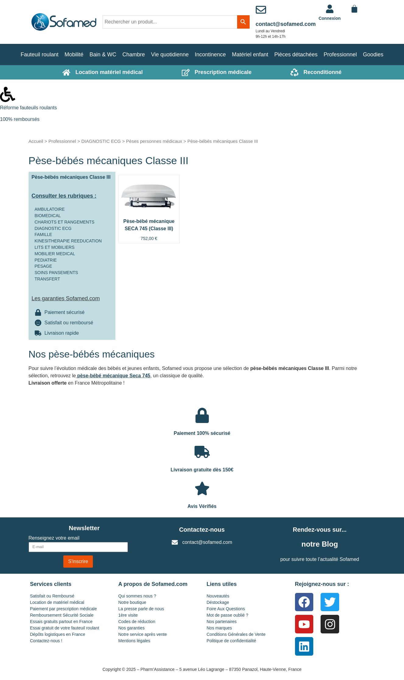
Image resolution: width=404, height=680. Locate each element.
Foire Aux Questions (226, 608)
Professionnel (340, 54)
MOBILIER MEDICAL (55, 253)
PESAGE (43, 266)
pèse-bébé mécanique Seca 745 (113, 375)
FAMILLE (43, 234)
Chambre (133, 54)
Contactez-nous (202, 529)
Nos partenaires (222, 621)
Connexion (329, 18)
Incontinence (210, 54)
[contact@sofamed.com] (261, 10)
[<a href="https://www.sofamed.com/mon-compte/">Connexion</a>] (329, 9)
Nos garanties (131, 627)
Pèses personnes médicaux (154, 141)
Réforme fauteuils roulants (28, 107)
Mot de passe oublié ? (227, 615)
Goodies (373, 54)
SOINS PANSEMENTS (56, 272)
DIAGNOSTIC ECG (101, 141)
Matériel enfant (250, 54)
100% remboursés (20, 119)
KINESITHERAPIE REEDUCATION (68, 240)
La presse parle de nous (141, 608)
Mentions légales (134, 640)
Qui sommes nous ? (137, 596)
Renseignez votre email (54, 538)
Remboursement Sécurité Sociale (62, 615)
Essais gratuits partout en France (61, 621)
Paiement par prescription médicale (63, 608)
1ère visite (128, 615)
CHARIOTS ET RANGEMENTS (65, 222)
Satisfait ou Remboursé (52, 596)
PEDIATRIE (46, 260)
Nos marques (219, 627)
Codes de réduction (136, 621)
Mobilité (74, 54)
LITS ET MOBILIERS (55, 247)
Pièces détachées (296, 54)
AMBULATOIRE (50, 209)
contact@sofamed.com (286, 24)
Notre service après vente (142, 634)
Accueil (36, 141)
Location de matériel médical (57, 602)
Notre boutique (132, 602)
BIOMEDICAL (48, 215)
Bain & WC (103, 54)
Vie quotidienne (170, 54)
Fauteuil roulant (39, 54)
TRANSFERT (47, 279)
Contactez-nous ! (46, 640)
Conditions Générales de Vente (236, 634)
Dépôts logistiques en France (57, 634)
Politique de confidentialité (231, 640)
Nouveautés (218, 596)
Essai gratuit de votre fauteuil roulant (64, 627)
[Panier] (354, 9)
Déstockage (218, 602)
